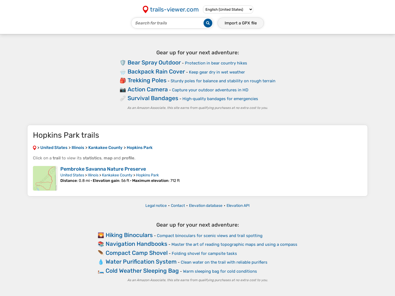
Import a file (241, 23)
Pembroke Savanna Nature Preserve (103, 169)
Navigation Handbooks (136, 243)
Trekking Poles (147, 80)
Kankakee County (117, 175)
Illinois (93, 175)
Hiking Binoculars (129, 235)
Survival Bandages (153, 98)
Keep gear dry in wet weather (217, 72)
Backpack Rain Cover (156, 71)
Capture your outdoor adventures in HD (210, 90)
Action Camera (148, 89)
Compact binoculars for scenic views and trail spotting (210, 235)
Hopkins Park (147, 175)
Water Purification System (141, 261)
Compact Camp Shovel (137, 252)
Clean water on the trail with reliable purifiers (224, 262)
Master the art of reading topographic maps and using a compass (234, 244)
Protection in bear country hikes (216, 63)
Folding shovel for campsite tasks (204, 253)
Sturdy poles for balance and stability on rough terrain (223, 80)
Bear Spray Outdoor (154, 62)
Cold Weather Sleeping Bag (142, 270)
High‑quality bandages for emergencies (220, 98)
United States (72, 175)
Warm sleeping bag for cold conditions (220, 271)
